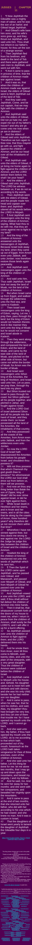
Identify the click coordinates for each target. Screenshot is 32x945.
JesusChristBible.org (15, 904)
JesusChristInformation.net (11, 911)
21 (2, 408)
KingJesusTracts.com (6, 939)
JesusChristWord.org (6, 904)
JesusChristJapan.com (25, 927)
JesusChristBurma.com (6, 924)
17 (2, 307)
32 (2, 630)
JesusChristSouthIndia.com (18, 925)
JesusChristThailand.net (15, 915)
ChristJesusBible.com (16, 930)
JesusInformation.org (16, 906)
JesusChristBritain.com (17, 921)
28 (2, 553)
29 (2, 567)
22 (2, 431)
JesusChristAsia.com (15, 920)
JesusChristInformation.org (11, 898)
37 (2, 760)
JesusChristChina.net (14, 912)
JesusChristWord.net (6, 917)
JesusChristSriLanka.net (16, 914)
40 (2, 821)
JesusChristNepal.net (4, 913)
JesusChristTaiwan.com (5, 927)
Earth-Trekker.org (16, 903)
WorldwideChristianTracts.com (16, 932)
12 (2, 215)
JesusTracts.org (24, 906)
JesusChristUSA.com (9, 922)
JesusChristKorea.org (25, 899)
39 (2, 798)
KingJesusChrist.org (16, 940)
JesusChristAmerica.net (19, 910)
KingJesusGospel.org (16, 905)
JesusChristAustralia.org (25, 902)
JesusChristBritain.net (16, 909)
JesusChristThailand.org (15, 902)
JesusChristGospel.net (24, 917)
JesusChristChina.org (15, 899)
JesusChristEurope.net (24, 908)
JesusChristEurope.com (25, 920)
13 (2, 235)
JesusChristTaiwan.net (5, 915)
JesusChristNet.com (22, 923)
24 (2, 466)
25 (2, 486)
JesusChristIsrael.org (4, 895)
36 (2, 729)
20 (2, 391)
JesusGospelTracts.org (16, 938)
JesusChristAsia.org (14, 895)
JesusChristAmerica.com (19, 922)
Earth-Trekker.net (16, 916)
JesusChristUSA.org (9, 897)
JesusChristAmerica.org (19, 897)
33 (2, 648)
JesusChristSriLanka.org (16, 901)
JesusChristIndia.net (14, 913)
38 (2, 781)
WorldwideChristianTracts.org (16, 934)
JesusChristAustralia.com (16, 928)
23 (2, 449)
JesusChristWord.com (6, 929)
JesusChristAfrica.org (5, 899)
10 (2, 180)
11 (2, 195)
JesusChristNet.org (22, 898)
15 (2, 278)
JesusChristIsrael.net (4, 908)
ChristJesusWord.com (24, 929)
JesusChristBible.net (15, 917)
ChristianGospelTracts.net (9, 935)
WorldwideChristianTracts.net (16, 936)
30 (2, 593)
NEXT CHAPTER (19, 839)
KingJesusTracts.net (25, 939)
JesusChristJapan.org (16, 900)
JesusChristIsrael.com (5, 920)
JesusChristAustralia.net (25, 915)
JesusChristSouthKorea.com (18, 924)
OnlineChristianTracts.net (20, 935)
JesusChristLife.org (7, 906)
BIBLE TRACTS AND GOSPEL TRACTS (13, 838)
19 (2, 371)
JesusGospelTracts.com (5, 938)
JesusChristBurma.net (25, 913)
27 (2, 529)
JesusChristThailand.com (15, 927)
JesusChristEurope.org (25, 895)
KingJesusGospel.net (16, 918)
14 (2, 267)
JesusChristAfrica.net (4, 912)
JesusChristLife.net (22, 911)
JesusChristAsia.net (14, 908)
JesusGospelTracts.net (27, 938)
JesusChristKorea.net (25, 912)
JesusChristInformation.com (11, 923)
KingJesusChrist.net (25, 940)
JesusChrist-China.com (19, 926)
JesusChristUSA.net (9, 910)
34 (2, 677)
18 (2, 339)
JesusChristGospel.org (24, 904)
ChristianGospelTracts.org (9, 933)
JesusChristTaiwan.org (5, 902)
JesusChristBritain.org (16, 896)
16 (2, 293)
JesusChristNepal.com (6, 925)
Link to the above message (11, 885)
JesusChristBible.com (15, 929)
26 (2, 503)
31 (2, 607)
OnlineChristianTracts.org (20, 933)
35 (2, 700)
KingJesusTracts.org (16, 939)
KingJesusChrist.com (6, 940)
